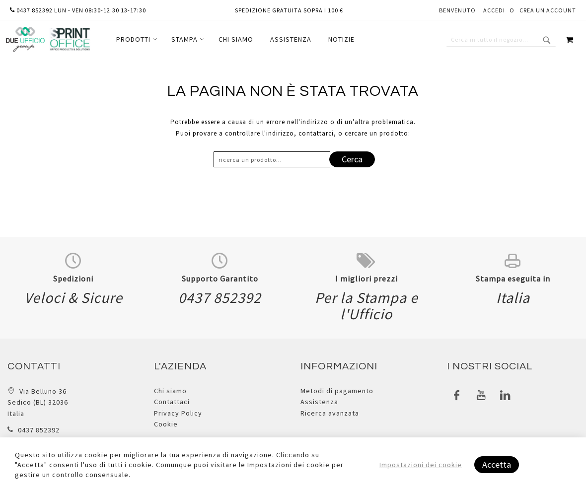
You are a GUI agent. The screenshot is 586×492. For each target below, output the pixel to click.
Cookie (166, 424)
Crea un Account (547, 10)
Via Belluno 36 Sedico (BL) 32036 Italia (37, 402)
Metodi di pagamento (336, 390)
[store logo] (47, 39)
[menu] (235, 39)
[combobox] (501, 39)
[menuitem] (135, 39)
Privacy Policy (178, 413)
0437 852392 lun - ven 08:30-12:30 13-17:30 (78, 10)
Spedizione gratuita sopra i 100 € (289, 10)
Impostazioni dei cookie (420, 464)
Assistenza (319, 401)
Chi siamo (170, 390)
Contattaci (172, 401)
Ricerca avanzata (329, 413)
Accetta (496, 464)
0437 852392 (39, 429)
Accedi (494, 10)
